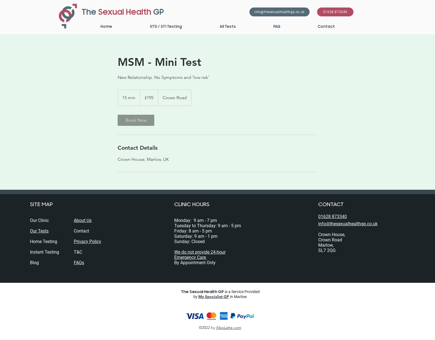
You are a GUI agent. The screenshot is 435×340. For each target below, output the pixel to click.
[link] (136, 120)
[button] (166, 27)
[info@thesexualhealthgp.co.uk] (279, 12)
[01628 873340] (335, 12)
